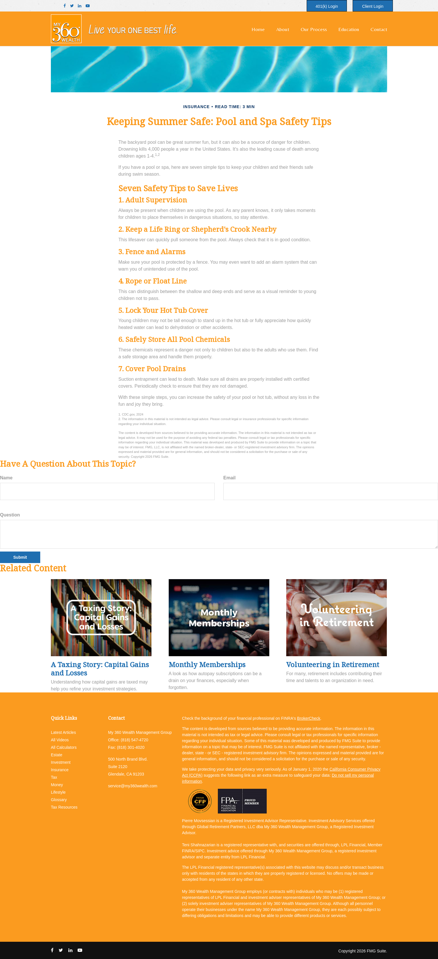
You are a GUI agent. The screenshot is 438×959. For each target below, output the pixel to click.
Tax (54, 777)
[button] (282, 29)
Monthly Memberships (207, 664)
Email (229, 477)
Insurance (59, 769)
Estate (56, 755)
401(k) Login (327, 6)
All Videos (60, 740)
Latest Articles (63, 732)
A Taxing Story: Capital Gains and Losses (100, 668)
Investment (60, 762)
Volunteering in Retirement (332, 664)
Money (57, 784)
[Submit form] (20, 557)
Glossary (59, 799)
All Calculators (63, 747)
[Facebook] (65, 6)
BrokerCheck (308, 718)
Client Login (372, 6)
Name (6, 477)
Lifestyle (58, 792)
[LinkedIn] (79, 6)
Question (10, 514)
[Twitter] (72, 6)
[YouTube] (88, 6)
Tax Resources (64, 807)
